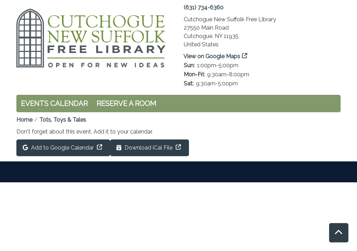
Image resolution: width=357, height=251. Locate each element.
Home (24, 119)
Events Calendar (54, 103)
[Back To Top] (338, 232)
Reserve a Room (126, 103)
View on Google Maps (212, 56)
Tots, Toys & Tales (62, 119)
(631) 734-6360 (203, 7)
